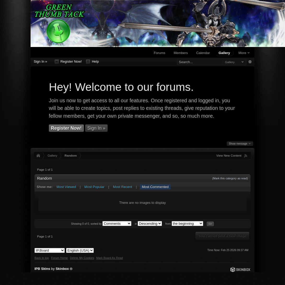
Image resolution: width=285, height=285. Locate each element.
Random (71, 155)
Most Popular (94, 187)
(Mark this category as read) (230, 178)
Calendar (203, 53)
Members (181, 53)
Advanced (250, 61)
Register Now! (68, 62)
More (244, 53)
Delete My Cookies (82, 257)
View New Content (228, 155)
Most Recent (122, 187)
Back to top (41, 257)
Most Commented (155, 187)
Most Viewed (66, 187)
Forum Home (59, 257)
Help (92, 62)
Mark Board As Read (109, 257)
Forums (159, 53)
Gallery (224, 53)
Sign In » (40, 61)
